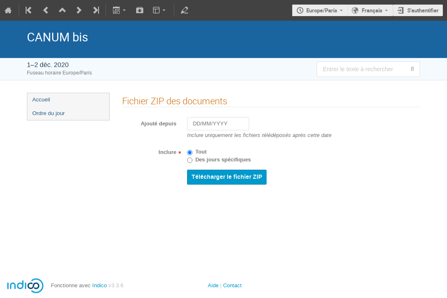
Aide (213, 285)
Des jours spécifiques (223, 159)
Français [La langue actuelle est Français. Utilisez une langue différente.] (372, 10)
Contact (232, 285)
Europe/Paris (321, 10)
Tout (201, 152)
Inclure (167, 152)
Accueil (41, 99)
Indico (99, 285)
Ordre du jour (48, 113)
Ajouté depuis (158, 123)
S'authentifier (423, 10)
